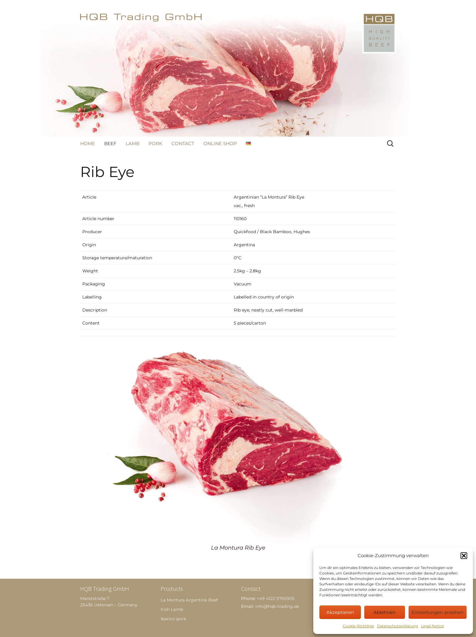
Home (87, 143)
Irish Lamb (172, 609)
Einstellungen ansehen (438, 612)
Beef (110, 143)
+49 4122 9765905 (275, 598)
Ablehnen (384, 612)
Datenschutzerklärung (397, 626)
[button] (464, 556)
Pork (155, 143)
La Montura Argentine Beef (189, 600)
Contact (183, 143)
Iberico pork (173, 619)
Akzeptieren (340, 612)
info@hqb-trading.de (277, 606)
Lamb (132, 143)
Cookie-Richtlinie (358, 626)
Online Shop (220, 143)
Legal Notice (432, 626)
